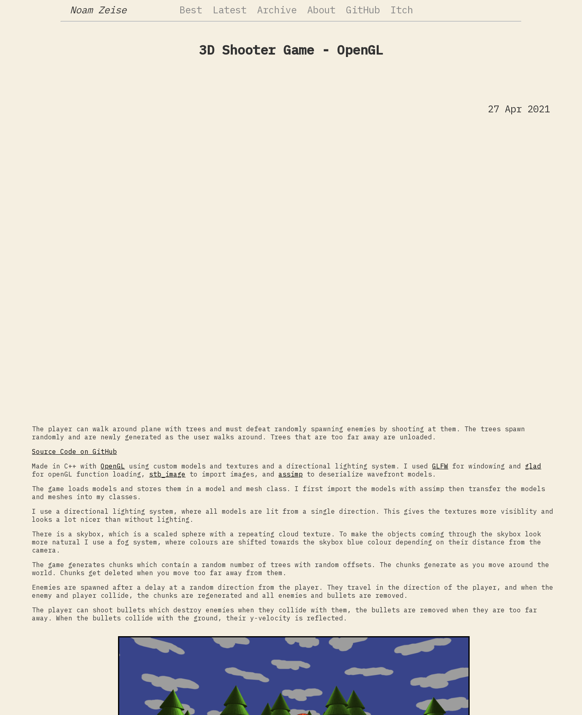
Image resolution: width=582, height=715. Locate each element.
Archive (277, 9)
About (321, 9)
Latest (230, 9)
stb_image (167, 474)
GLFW (440, 466)
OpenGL (113, 466)
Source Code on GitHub (74, 451)
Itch (401, 9)
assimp (290, 474)
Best (190, 9)
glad (533, 466)
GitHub (363, 9)
